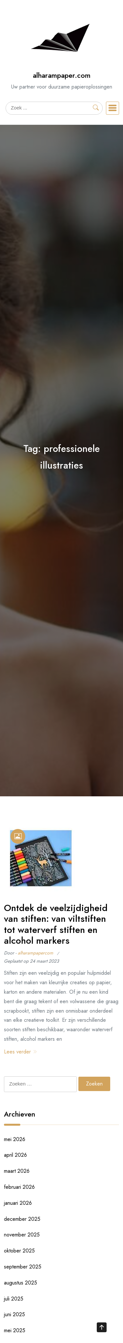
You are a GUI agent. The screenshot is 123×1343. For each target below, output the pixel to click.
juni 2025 (14, 1314)
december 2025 (22, 1219)
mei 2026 (14, 1139)
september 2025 (22, 1266)
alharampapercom (35, 953)
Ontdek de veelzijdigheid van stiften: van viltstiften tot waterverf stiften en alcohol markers (56, 924)
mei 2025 (14, 1330)
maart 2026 (17, 1171)
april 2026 (15, 1155)
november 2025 (22, 1234)
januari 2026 (18, 1203)
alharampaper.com (62, 75)
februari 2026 (19, 1187)
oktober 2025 (19, 1250)
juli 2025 (13, 1298)
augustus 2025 (20, 1282)
